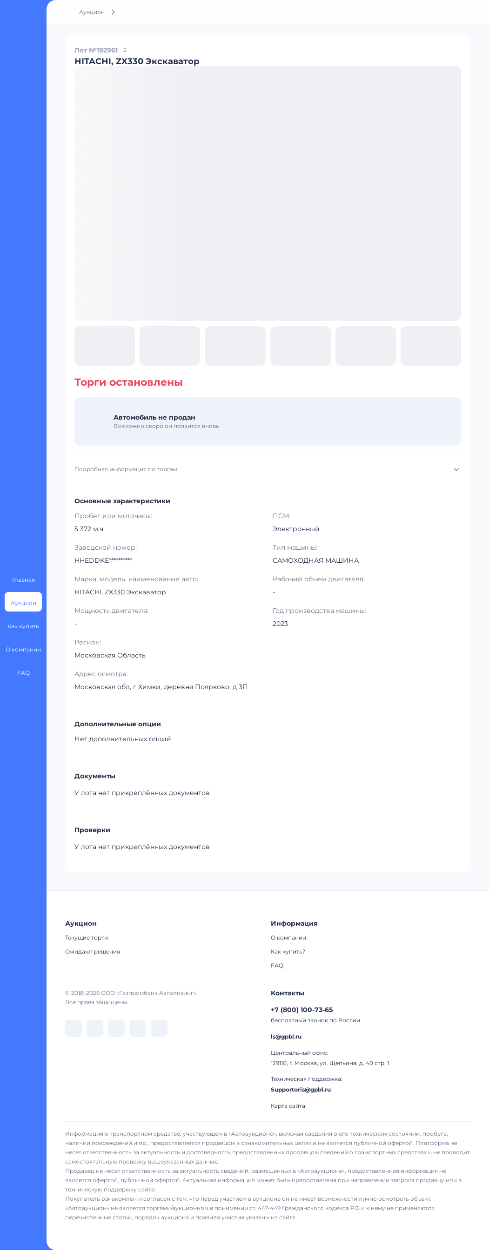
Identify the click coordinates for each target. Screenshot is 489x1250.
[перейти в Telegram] (95, 1028)
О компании (288, 937)
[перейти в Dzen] (116, 1028)
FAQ (277, 965)
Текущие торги (86, 937)
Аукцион (92, 11)
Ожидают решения (92, 951)
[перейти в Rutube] (137, 1028)
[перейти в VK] (73, 1028)
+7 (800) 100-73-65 (302, 1010)
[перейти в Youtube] (159, 1028)
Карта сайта (288, 1105)
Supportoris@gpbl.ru (301, 1089)
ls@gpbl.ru (286, 1036)
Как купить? (288, 951)
